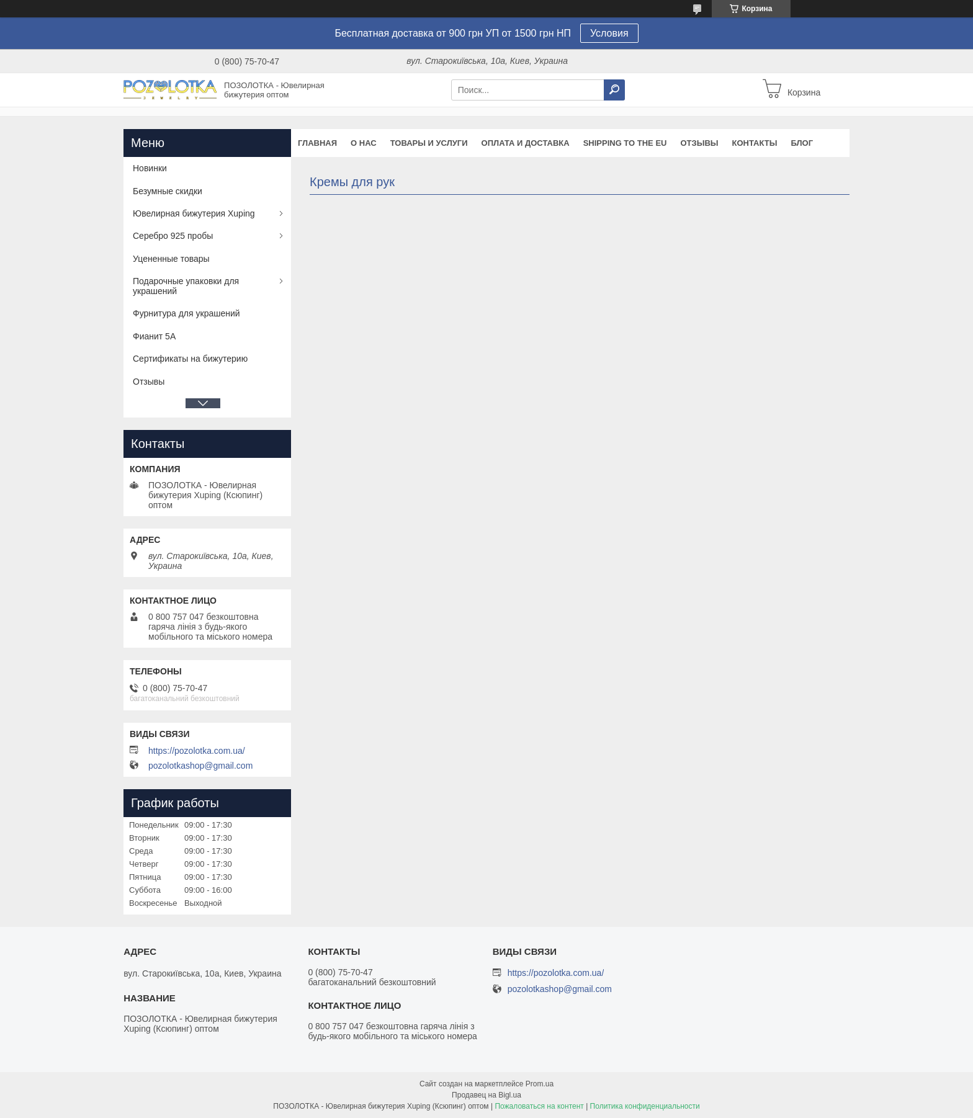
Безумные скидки (167, 191)
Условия (609, 33)
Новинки (150, 168)
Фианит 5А (154, 336)
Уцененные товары (171, 259)
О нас (364, 143)
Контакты (755, 143)
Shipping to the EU (625, 143)
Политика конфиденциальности (645, 1106)
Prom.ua (540, 1084)
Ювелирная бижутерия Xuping (194, 213)
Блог (802, 143)
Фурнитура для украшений (186, 313)
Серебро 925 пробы (173, 236)
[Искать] (614, 90)
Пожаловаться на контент (539, 1106)
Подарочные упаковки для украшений (186, 286)
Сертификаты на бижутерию (190, 359)
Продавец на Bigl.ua (486, 1095)
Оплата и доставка (526, 143)
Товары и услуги (429, 143)
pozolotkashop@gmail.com (200, 766)
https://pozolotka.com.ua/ (196, 751)
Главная (317, 143)
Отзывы (699, 143)
